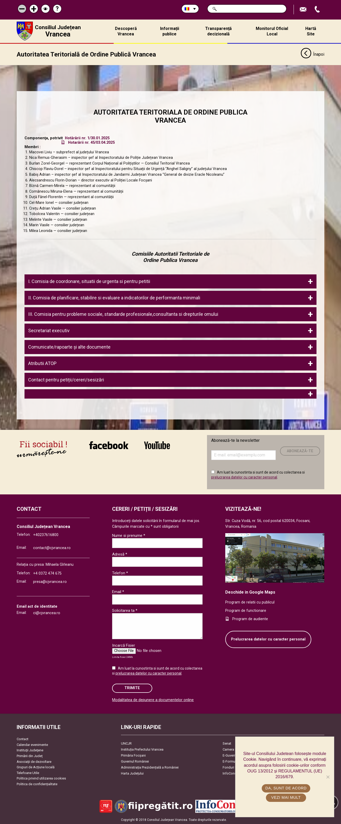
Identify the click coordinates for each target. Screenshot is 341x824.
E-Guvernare (232, 755)
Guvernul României (135, 761)
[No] (327, 776)
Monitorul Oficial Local (272, 31)
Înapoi (312, 54)
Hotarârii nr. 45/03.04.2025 (91, 142)
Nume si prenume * (128, 535)
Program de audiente (250, 618)
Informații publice (169, 31)
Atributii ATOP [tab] (42, 363)
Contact (22, 739)
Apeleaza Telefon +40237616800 (318, 9)
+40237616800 (45, 534)
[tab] (170, 393)
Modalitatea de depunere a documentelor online (153, 699)
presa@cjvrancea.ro (50, 581)
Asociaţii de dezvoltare (34, 761)
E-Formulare (232, 761)
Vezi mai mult (286, 797)
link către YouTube (157, 444)
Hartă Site (310, 31)
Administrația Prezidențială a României (150, 767)
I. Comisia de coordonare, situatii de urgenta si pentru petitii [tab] (89, 281)
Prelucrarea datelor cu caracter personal (268, 639)
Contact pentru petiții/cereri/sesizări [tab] (66, 379)
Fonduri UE (231, 767)
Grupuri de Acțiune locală (35, 767)
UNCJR (126, 743)
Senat (227, 743)
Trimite (132, 687)
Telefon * (120, 572)
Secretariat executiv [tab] (50, 330)
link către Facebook (108, 444)
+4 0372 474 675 (47, 573)
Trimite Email (304, 9)
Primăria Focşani (133, 755)
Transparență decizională (218, 31)
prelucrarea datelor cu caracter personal (244, 477)
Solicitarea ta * (124, 610)
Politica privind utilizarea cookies (41, 778)
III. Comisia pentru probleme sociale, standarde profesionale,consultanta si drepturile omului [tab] (123, 313)
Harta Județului (132, 773)
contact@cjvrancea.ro (52, 547)
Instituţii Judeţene (30, 750)
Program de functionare (245, 610)
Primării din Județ (29, 755)
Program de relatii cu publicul (250, 602)
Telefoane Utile (28, 772)
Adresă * (119, 553)
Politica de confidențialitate (37, 784)
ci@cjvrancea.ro (46, 612)
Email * (118, 591)
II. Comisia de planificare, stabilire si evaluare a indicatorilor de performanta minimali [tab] (114, 297)
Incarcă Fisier (123, 645)
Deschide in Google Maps (250, 591)
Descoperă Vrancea (126, 31)
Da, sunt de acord (286, 788)
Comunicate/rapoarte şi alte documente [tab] (69, 346)
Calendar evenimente (32, 744)
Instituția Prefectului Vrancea (142, 749)
